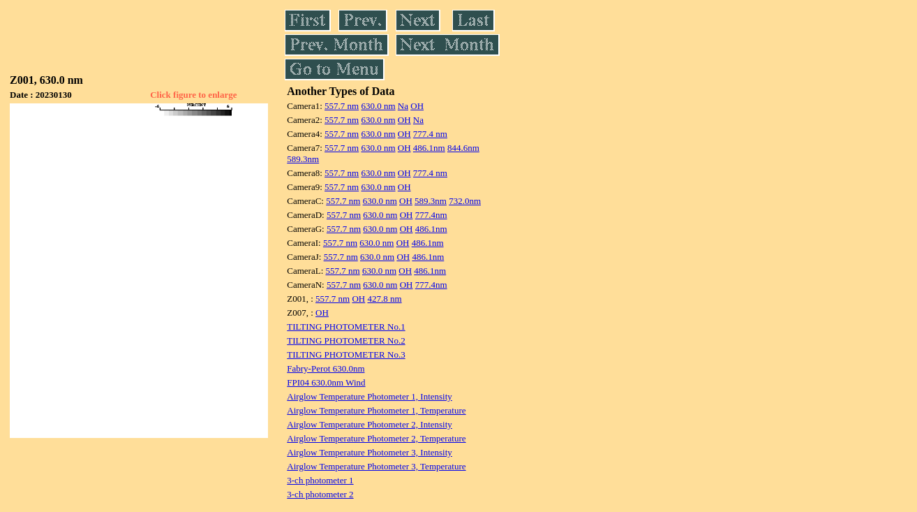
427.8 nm (385, 298)
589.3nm (303, 159)
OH (417, 106)
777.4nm (431, 215)
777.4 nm (430, 134)
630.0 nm (378, 106)
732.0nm (465, 201)
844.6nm (463, 147)
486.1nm (429, 147)
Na (403, 106)
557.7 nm (342, 106)
